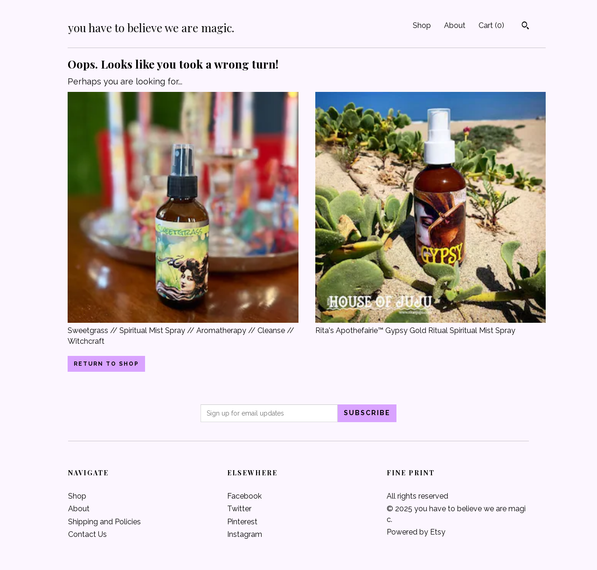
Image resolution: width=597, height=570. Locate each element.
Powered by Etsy (416, 532)
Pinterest (242, 521)
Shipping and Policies (104, 521)
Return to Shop (106, 364)
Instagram (244, 534)
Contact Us (87, 534)
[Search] (525, 26)
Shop (422, 25)
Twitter (239, 508)
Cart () (491, 25)
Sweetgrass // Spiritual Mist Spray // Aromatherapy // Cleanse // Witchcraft (183, 331)
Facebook (244, 496)
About (454, 25)
